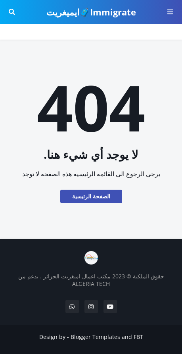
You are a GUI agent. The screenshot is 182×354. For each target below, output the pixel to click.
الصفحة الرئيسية (91, 196)
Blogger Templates (95, 337)
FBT (138, 337)
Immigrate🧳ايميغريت (91, 12)
